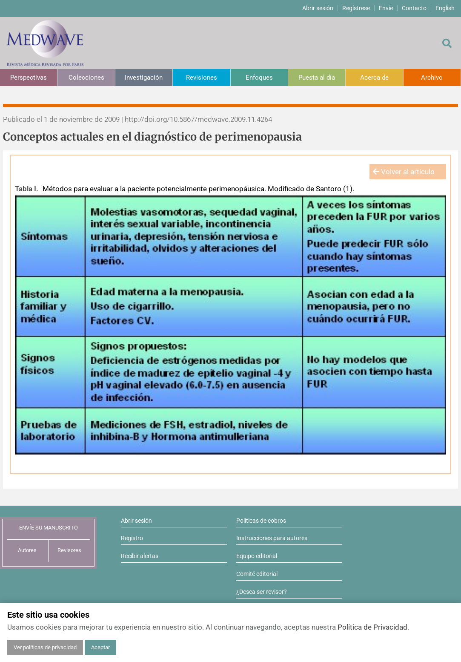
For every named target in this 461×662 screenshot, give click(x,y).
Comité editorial (257, 573)
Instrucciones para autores (271, 538)
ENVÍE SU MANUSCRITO (48, 527)
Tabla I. (26, 188)
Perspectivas (28, 77)
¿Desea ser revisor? (261, 591)
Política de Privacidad (372, 627)
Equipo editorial (256, 556)
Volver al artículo (404, 171)
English (445, 8)
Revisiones (201, 77)
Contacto (414, 8)
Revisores (69, 550)
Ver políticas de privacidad (45, 647)
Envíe (386, 8)
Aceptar (100, 647)
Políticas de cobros (261, 520)
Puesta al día (316, 77)
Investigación (144, 77)
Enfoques (259, 77)
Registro (132, 538)
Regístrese (356, 8)
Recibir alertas (139, 556)
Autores (27, 550)
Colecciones (86, 77)
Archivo (432, 77)
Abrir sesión (317, 8)
